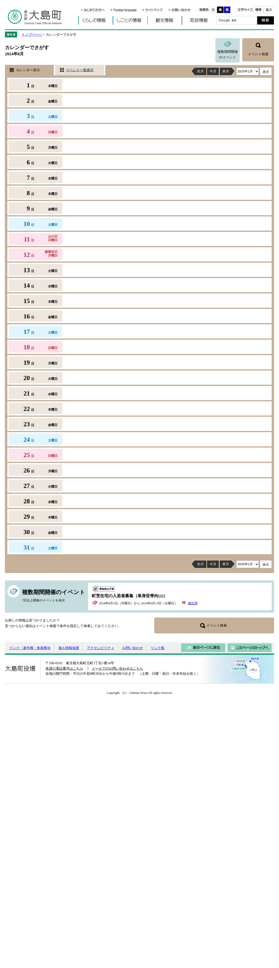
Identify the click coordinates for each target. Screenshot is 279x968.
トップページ (32, 34)
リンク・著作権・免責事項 (29, 648)
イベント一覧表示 (79, 70)
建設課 (193, 603)
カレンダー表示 (28, 70)
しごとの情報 (130, 20)
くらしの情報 (95, 20)
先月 (200, 71)
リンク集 (157, 648)
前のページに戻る (203, 647)
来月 (225, 71)
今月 (212, 71)
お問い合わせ (132, 648)
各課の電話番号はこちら (64, 668)
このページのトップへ (250, 647)
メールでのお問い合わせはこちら (117, 668)
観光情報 (164, 20)
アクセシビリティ (100, 648)
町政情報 (199, 20)
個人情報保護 (68, 648)
